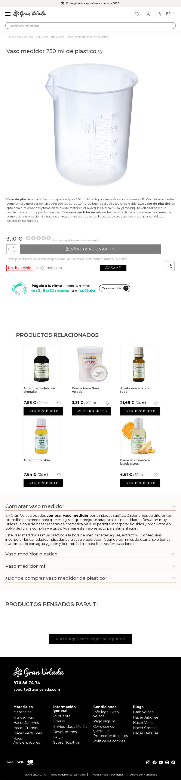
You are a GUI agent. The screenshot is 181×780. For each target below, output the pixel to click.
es (170, 14)
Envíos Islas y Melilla (70, 727)
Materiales (22, 712)
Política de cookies (109, 741)
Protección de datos (110, 736)
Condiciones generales (103, 728)
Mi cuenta (61, 716)
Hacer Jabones (26, 723)
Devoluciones (65, 732)
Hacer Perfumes (27, 733)
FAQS (58, 737)
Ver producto (44, 411)
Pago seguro (104, 721)
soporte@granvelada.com (36, 690)
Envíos (59, 721)
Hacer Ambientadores (26, 740)
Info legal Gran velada (106, 714)
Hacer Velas (143, 723)
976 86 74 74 (26, 683)
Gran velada (143, 712)
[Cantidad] (11, 249)
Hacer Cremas (25, 728)
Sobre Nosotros (66, 742)
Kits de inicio (23, 717)
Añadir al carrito (90, 249)
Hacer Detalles (145, 733)
